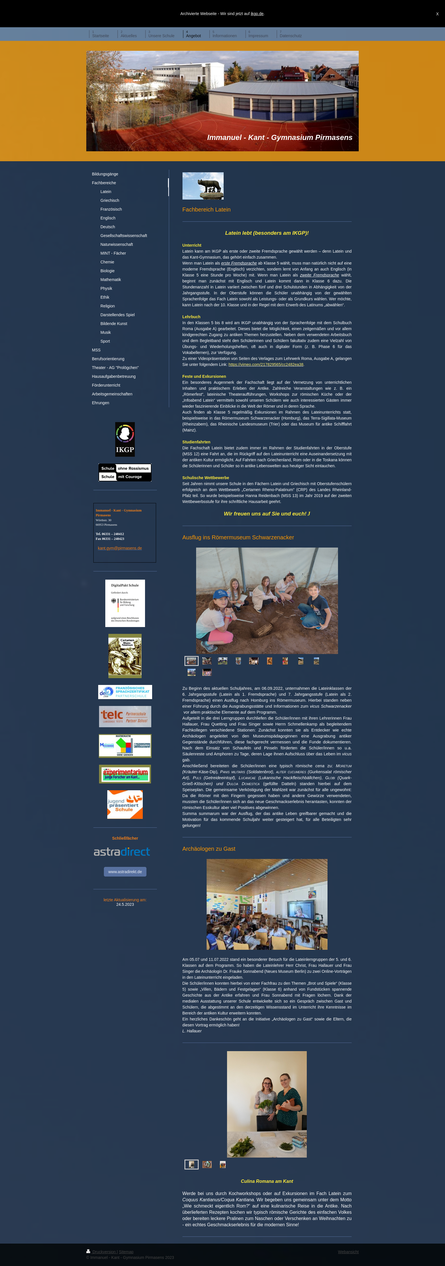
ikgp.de (257, 13)
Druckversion (101, 1252)
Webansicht (348, 1252)
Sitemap (126, 1252)
